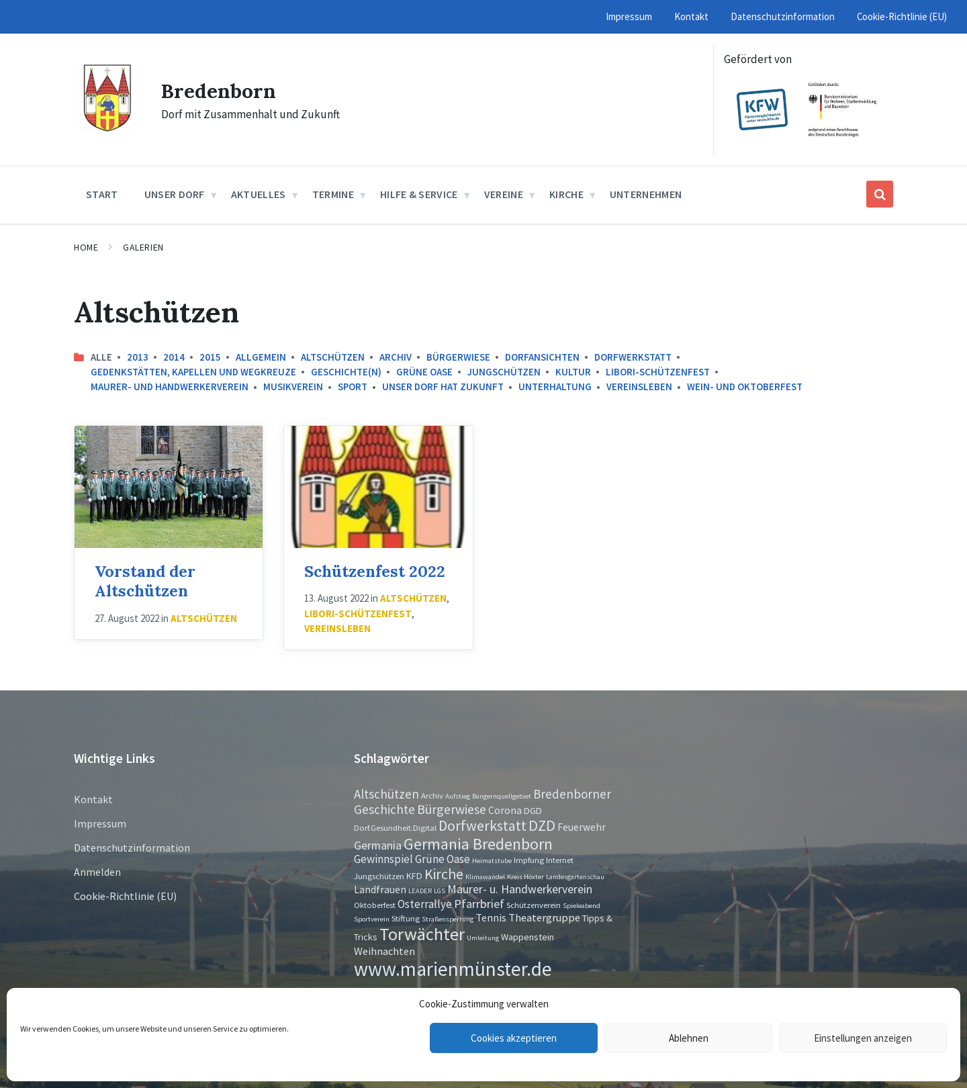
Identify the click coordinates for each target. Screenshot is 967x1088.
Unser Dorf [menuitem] (174, 194)
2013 (137, 357)
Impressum (100, 823)
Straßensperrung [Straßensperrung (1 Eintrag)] (447, 919)
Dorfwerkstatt (633, 357)
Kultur (573, 371)
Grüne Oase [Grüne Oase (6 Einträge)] (442, 859)
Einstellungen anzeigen (863, 1038)
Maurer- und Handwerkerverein (169, 386)
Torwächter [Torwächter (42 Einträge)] (422, 934)
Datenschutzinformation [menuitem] (783, 16)
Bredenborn (218, 90)
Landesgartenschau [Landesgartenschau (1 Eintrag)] (575, 876)
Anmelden (97, 871)
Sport (352, 386)
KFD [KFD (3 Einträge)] (414, 876)
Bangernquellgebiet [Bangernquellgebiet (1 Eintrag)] (501, 796)
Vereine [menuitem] (503, 194)
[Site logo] (107, 127)
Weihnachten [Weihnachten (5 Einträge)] (384, 951)
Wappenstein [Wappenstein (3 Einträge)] (527, 937)
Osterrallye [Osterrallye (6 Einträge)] (425, 904)
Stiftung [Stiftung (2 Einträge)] (406, 918)
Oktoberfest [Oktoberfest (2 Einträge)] (375, 904)
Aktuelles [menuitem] (258, 194)
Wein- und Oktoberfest (744, 386)
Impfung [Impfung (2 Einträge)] (529, 859)
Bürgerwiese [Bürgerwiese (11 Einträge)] (451, 809)
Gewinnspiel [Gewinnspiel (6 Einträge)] (383, 859)
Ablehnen (688, 1038)
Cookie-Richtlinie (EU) (125, 896)
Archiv (395, 357)
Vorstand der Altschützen (145, 580)
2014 (174, 357)
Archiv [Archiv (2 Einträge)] (432, 795)
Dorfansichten (542, 357)
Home (86, 247)
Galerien (143, 247)
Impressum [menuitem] (629, 16)
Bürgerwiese (458, 357)
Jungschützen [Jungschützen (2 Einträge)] (379, 875)
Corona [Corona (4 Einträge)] (505, 810)
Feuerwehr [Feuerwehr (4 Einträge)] (581, 827)
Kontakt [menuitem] (691, 16)
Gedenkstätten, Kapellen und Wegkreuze (193, 371)
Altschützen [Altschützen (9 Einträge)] (386, 794)
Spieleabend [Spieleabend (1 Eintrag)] (581, 905)
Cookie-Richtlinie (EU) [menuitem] (902, 16)
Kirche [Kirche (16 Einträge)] (443, 874)
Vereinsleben (639, 386)
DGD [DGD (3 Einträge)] (533, 811)
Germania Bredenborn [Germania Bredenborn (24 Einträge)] (478, 844)
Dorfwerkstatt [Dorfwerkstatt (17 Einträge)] (482, 825)
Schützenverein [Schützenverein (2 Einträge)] (533, 904)
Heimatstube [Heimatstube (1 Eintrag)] (492, 860)
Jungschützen (504, 371)
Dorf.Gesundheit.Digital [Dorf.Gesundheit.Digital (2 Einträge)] (395, 827)
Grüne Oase (424, 371)
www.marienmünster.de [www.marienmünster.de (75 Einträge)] (453, 968)
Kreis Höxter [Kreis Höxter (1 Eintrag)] (525, 876)
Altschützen (333, 357)
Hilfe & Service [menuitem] (419, 194)
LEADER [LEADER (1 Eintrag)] (420, 891)
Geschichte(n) (346, 371)
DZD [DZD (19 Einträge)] (541, 825)
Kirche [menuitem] (566, 194)
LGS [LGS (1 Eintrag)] (439, 891)
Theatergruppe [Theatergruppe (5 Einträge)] (544, 917)
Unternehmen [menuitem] (646, 194)
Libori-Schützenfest (658, 371)
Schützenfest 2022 (374, 571)
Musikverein (293, 386)
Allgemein (261, 357)
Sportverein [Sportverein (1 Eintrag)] (371, 919)
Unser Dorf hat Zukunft (443, 386)
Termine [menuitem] (333, 194)
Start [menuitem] (102, 194)
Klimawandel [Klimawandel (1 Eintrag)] (485, 876)
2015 (210, 357)
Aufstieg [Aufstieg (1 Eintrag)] (457, 796)
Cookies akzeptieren (514, 1038)
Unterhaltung (555, 386)
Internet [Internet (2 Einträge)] (559, 859)
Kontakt (93, 799)
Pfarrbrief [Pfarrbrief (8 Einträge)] (479, 903)
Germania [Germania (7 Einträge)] (378, 845)
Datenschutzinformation (132, 847)
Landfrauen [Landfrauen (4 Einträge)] (380, 889)
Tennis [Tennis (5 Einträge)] (490, 917)
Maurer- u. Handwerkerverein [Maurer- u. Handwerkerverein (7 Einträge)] (519, 889)
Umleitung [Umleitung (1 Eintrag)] (483, 938)
